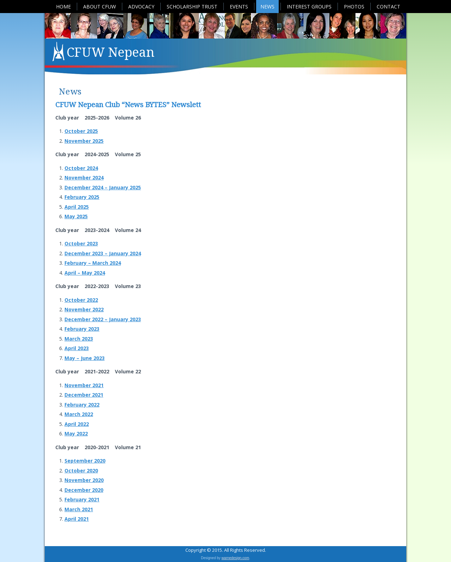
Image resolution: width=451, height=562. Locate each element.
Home (63, 6)
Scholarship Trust (192, 6)
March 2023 (78, 338)
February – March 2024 (92, 262)
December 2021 (83, 394)
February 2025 (81, 197)
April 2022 (76, 424)
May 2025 (76, 216)
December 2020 (83, 490)
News (267, 6)
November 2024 (84, 177)
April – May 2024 (84, 272)
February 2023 (81, 328)
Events (239, 6)
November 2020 (84, 480)
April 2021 (76, 518)
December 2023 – (85, 253)
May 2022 (76, 433)
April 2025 (76, 206)
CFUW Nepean (110, 52)
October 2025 (81, 131)
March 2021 (78, 509)
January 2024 (124, 253)
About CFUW (99, 6)
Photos (354, 6)
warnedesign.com (235, 558)
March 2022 (78, 414)
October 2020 (81, 470)
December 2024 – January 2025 (102, 187)
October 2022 (81, 300)
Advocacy (141, 6)
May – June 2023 (84, 358)
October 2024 (81, 168)
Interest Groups (309, 6)
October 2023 (81, 243)
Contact (388, 6)
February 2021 (81, 499)
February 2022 (81, 404)
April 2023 (76, 348)
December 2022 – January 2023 (102, 319)
